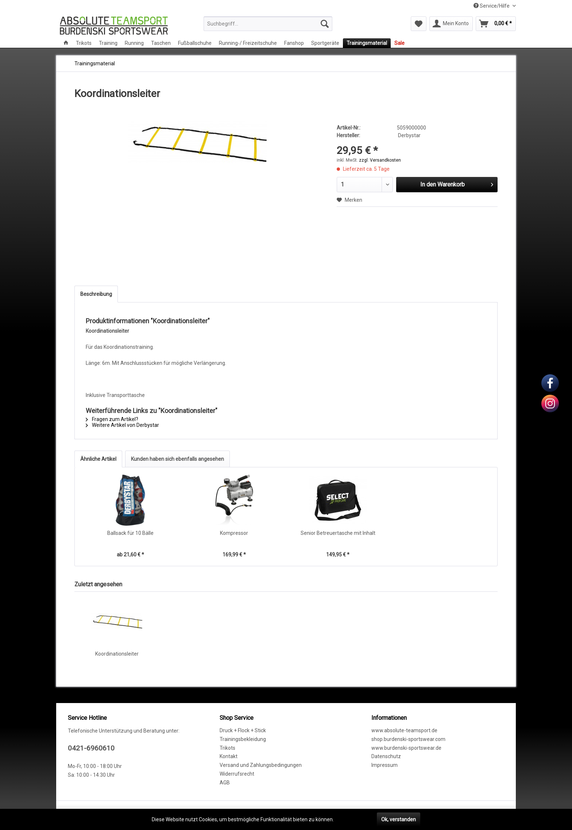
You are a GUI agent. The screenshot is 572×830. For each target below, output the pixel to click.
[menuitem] (268, 23)
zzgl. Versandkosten (380, 160)
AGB (225, 782)
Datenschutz (386, 756)
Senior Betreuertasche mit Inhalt (338, 533)
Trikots (227, 748)
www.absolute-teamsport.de (404, 730)
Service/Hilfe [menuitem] (492, 6)
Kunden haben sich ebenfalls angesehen (177, 459)
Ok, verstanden (398, 819)
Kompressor (234, 533)
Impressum (384, 765)
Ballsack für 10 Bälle (130, 533)
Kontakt (228, 756)
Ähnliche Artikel (98, 459)
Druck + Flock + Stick (243, 730)
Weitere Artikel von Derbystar (122, 425)
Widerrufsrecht (237, 774)
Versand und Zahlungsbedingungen (261, 765)
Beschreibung (96, 294)
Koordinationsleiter (117, 654)
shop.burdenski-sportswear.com (408, 739)
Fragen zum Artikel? (112, 419)
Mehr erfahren (351, 819)
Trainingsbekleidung (243, 739)
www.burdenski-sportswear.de (406, 748)
